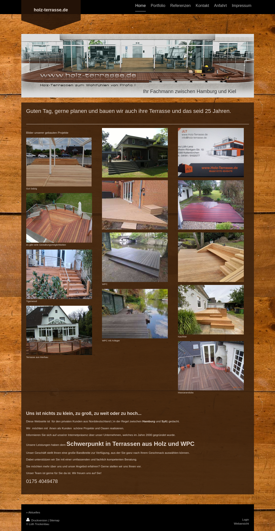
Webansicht (241, 523)
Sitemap (54, 520)
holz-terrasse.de (51, 9)
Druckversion (37, 520)
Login (245, 519)
